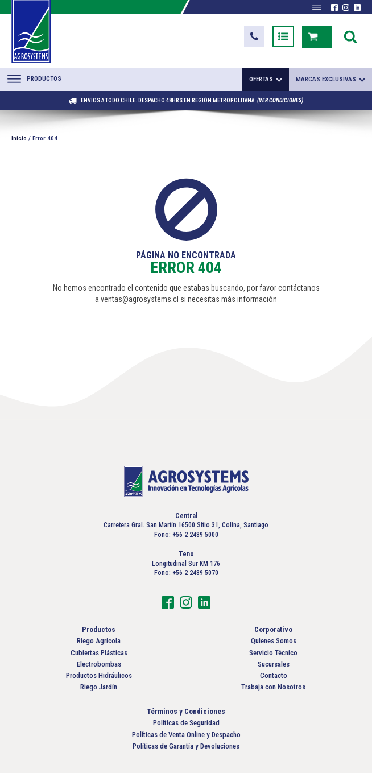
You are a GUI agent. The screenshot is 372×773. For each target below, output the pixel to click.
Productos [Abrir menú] (34, 79)
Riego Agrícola (99, 640)
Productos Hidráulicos (99, 675)
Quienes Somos (273, 640)
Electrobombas (99, 664)
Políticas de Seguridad (186, 722)
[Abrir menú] (316, 7)
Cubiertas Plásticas (99, 652)
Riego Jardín (98, 687)
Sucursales (274, 664)
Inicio (19, 138)
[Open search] (350, 36)
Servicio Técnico (273, 652)
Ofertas (265, 79)
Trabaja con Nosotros (273, 687)
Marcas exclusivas (330, 79)
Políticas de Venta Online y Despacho (186, 734)
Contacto (273, 675)
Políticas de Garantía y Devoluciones (186, 746)
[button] (254, 36)
